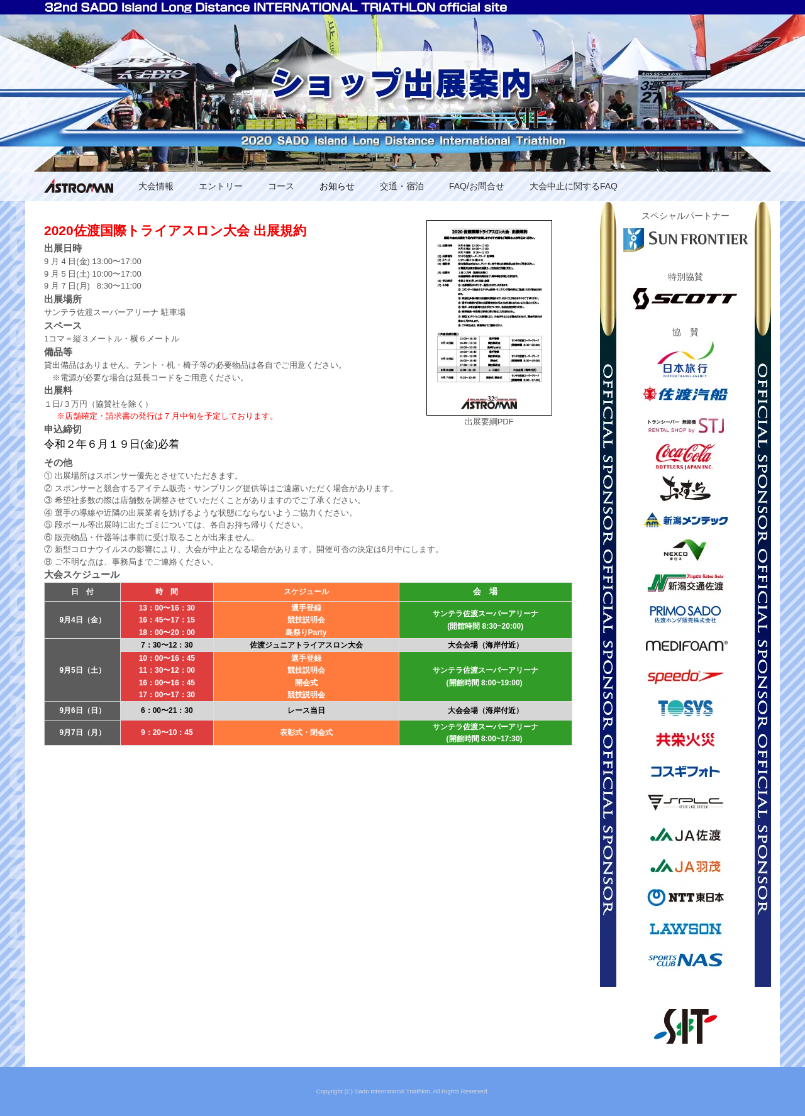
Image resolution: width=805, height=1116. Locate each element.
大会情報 (156, 186)
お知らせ (337, 186)
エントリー (221, 186)
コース (281, 186)
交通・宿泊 (402, 186)
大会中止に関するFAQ (574, 186)
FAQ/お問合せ (476, 186)
